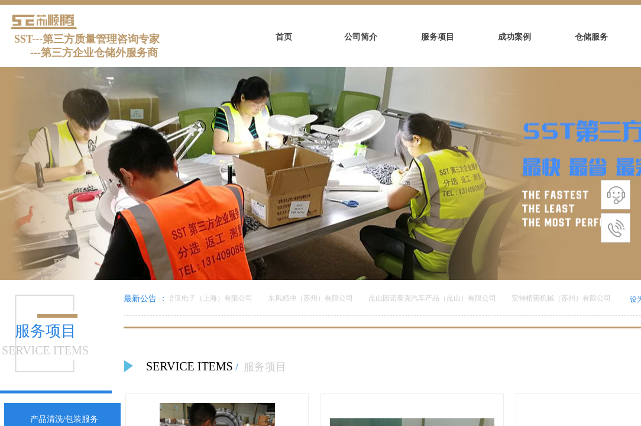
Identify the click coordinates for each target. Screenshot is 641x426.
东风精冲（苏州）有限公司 (311, 298)
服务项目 (437, 37)
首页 (284, 37)
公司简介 (360, 37)
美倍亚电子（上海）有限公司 (207, 298)
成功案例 (514, 37)
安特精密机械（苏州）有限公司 (562, 298)
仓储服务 (591, 37)
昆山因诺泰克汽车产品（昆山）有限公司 (433, 298)
